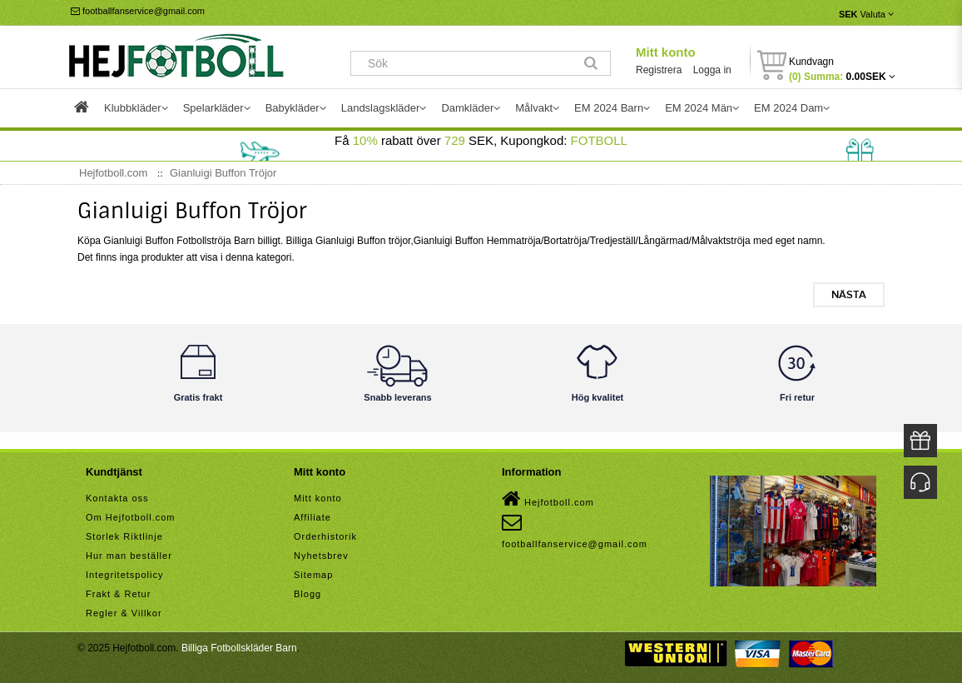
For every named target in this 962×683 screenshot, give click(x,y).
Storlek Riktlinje (124, 536)
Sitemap (313, 575)
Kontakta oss (117, 498)
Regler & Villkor (124, 613)
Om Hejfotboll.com (130, 517)
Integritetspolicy (124, 575)
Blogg (307, 594)
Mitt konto (666, 52)
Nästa (848, 295)
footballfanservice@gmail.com (138, 11)
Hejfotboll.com (548, 499)
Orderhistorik (325, 536)
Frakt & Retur (118, 594)
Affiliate (312, 517)
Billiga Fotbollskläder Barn (239, 648)
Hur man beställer (129, 556)
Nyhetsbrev (321, 556)
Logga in (712, 70)
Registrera (659, 70)
